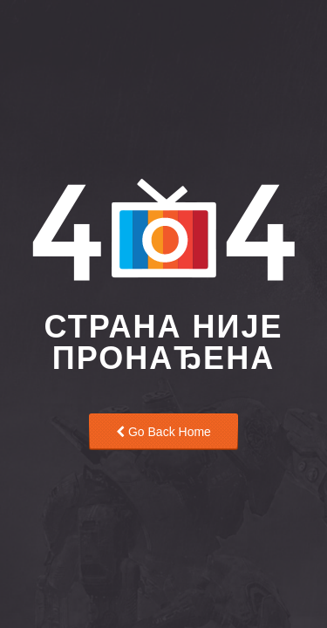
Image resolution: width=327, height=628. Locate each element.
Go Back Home (163, 432)
